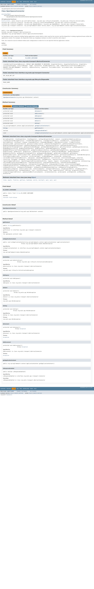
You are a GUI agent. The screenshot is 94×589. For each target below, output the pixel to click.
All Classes (33, 4)
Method (21, 6)
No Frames (24, 4)
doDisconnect (39, 113)
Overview (3, 1)
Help (35, 1)
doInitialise (39, 118)
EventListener (6, 21)
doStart (37, 120)
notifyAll (41, 180)
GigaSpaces (9, 394)
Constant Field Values (10, 197)
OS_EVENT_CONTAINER (31, 58)
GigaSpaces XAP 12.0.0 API (86, 0)
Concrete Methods (32, 106)
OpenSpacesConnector (9, 97)
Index (31, 1)
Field (11, 6)
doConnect (38, 111)
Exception (23, 328)
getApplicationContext (42, 125)
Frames (19, 4)
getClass (22, 180)
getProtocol (38, 128)
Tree (20, 1)
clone (4, 180)
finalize (15, 180)
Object (33, 177)
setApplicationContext (42, 133)
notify (35, 180)
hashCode (29, 180)
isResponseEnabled (40, 130)
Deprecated (26, 1)
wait (47, 180)
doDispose (38, 116)
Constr (16, 6)
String (10, 58)
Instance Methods (18, 106)
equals (10, 180)
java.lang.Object (6, 14)
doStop (37, 123)
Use (18, 1)
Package (8, 1)
